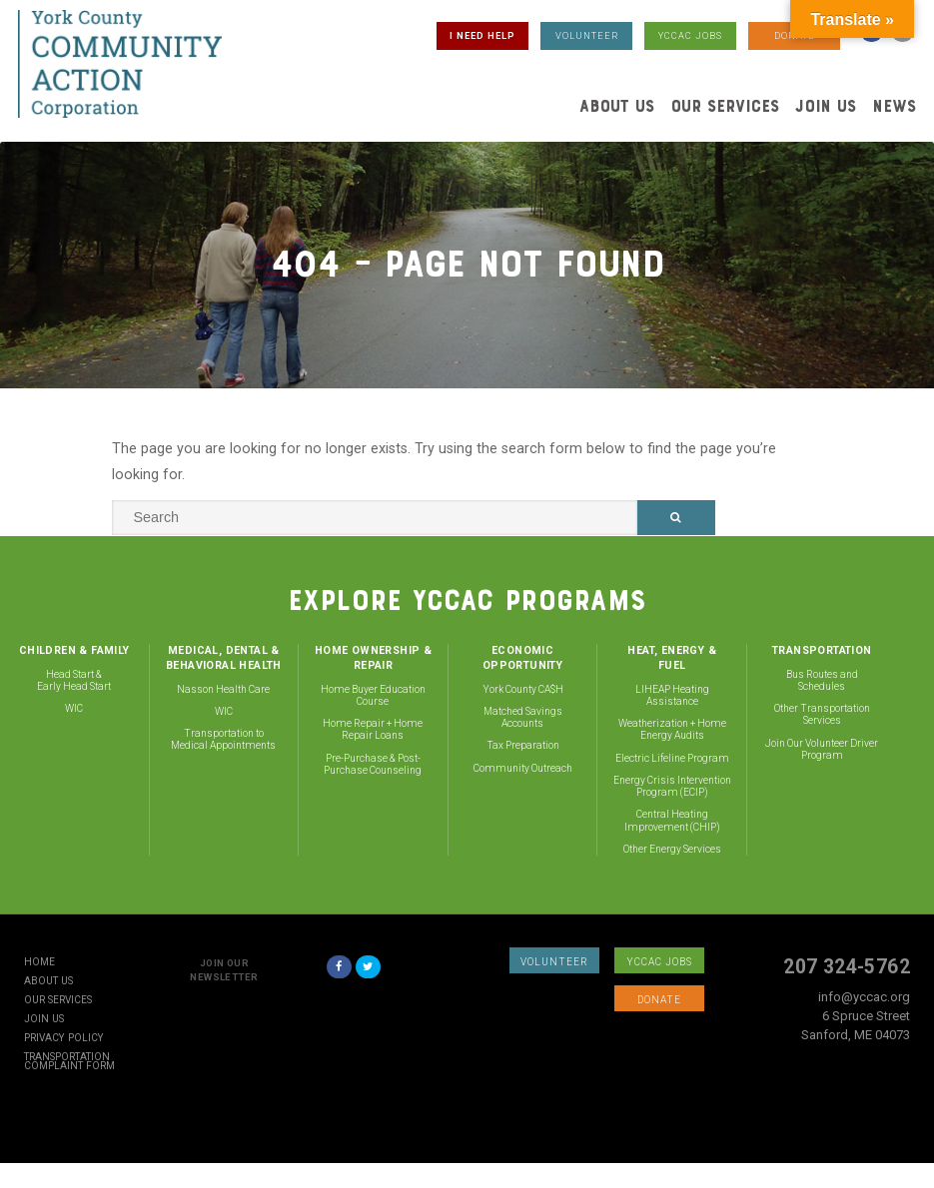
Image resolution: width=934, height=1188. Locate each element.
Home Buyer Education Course (373, 695)
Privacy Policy (64, 1038)
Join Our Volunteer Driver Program (821, 749)
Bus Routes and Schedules (822, 680)
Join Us (825, 106)
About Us (616, 106)
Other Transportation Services (822, 714)
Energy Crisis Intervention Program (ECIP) (672, 786)
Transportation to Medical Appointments (223, 739)
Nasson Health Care (223, 689)
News (894, 106)
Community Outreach (522, 768)
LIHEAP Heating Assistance (672, 695)
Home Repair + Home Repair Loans (373, 729)
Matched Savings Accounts (522, 717)
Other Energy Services (672, 849)
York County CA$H (522, 689)
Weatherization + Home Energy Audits (672, 729)
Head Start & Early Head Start (74, 680)
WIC (74, 708)
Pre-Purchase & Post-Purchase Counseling (373, 764)
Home (39, 962)
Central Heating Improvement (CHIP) (672, 820)
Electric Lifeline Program (672, 758)
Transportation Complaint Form (69, 1061)
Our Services (724, 106)
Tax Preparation (522, 745)
